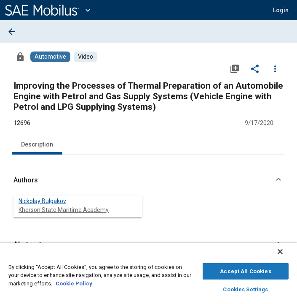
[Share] (254, 68)
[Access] (20, 56)
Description (37, 144)
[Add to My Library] (234, 68)
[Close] (286, 255)
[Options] (275, 68)
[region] (148, 275)
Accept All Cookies (245, 270)
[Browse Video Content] (85, 57)
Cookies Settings (245, 288)
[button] (148, 180)
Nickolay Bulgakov (42, 201)
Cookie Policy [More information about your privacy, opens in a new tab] (74, 282)
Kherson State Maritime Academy (64, 209)
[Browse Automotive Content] (50, 57)
